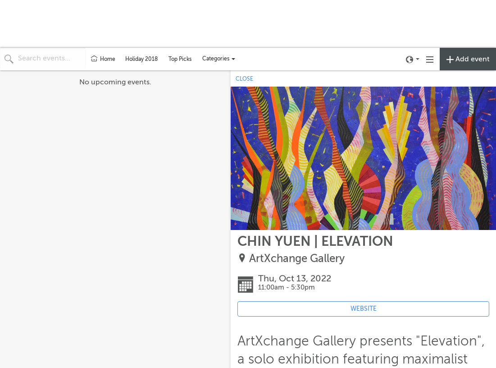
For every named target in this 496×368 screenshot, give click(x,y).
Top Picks (179, 59)
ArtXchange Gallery (297, 259)
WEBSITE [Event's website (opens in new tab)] (363, 308)
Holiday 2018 (141, 59)
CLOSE (244, 79)
